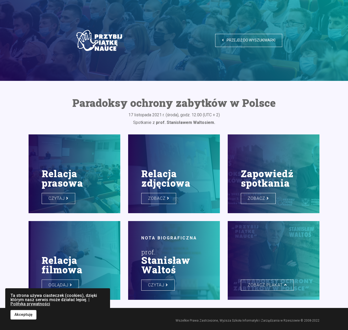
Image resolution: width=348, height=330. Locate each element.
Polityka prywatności (30, 303)
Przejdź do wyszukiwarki (248, 40)
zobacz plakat (267, 284)
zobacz (158, 198)
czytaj (58, 198)
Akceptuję (23, 314)
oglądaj (60, 284)
